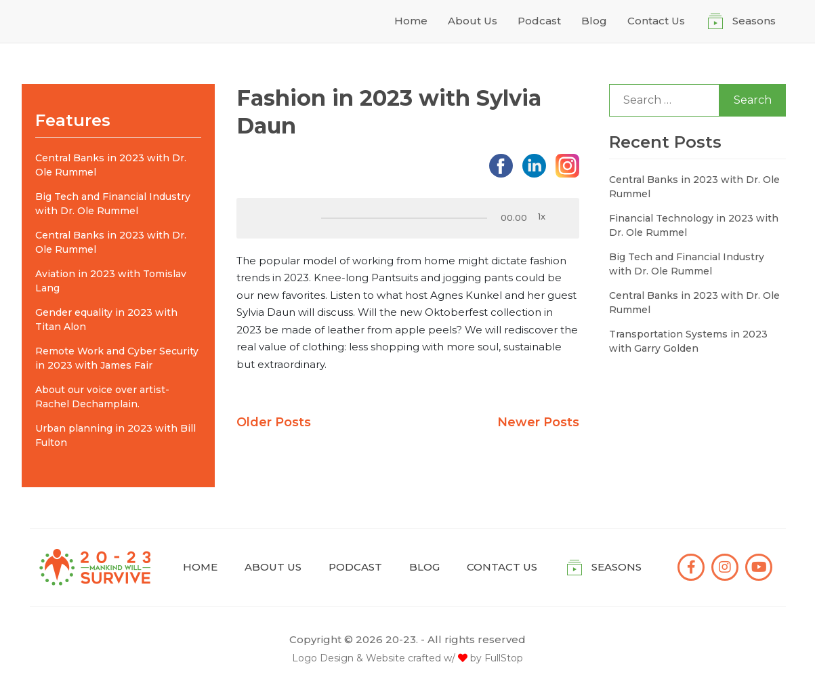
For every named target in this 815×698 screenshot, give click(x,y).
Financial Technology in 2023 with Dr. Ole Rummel (693, 225)
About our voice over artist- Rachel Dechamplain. (102, 397)
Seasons (754, 20)
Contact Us (656, 20)
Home (410, 20)
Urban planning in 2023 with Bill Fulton (115, 435)
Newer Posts (538, 422)
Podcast (539, 20)
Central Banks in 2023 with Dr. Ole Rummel (110, 165)
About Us (472, 20)
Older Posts (273, 422)
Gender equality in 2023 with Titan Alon (106, 319)
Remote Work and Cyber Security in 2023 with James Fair (116, 358)
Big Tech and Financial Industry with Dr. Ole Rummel (112, 203)
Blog (594, 20)
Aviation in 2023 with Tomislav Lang (110, 281)
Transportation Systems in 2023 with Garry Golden (688, 341)
